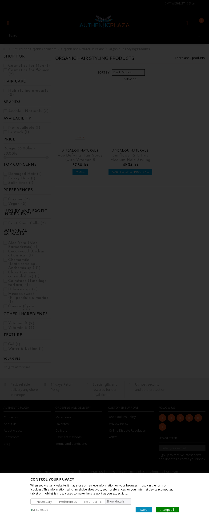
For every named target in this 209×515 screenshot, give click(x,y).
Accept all (167, 509)
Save (144, 509)
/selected (39, 509)
